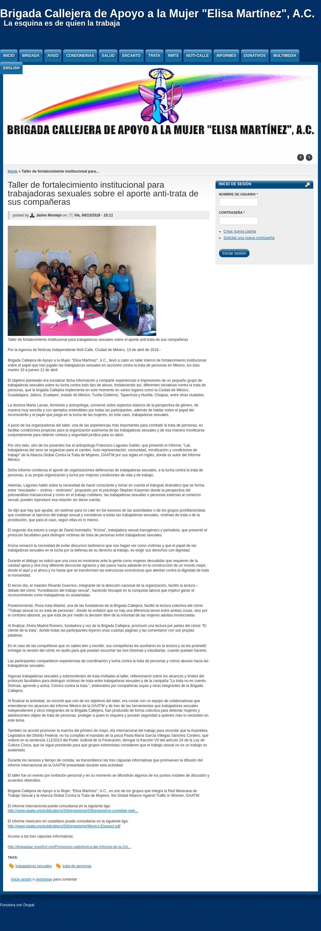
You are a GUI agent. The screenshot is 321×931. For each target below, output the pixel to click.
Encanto (131, 56)
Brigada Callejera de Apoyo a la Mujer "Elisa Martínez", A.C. (157, 13)
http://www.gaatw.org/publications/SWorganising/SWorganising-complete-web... (73, 811)
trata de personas (76, 866)
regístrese (44, 879)
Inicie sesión (21, 879)
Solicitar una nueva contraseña (249, 238)
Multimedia (284, 56)
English (11, 68)
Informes (226, 56)
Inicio (9, 56)
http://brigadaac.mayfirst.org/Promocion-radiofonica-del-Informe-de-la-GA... (69, 847)
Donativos (255, 56)
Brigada (31, 56)
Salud (108, 56)
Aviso (52, 56)
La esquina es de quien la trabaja (62, 23)
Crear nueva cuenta (240, 231)
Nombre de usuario (238, 194)
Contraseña (232, 212)
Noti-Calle (197, 56)
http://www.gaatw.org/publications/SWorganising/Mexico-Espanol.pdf (64, 826)
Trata (154, 56)
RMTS (173, 56)
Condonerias (80, 56)
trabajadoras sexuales (33, 866)
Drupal (28, 905)
